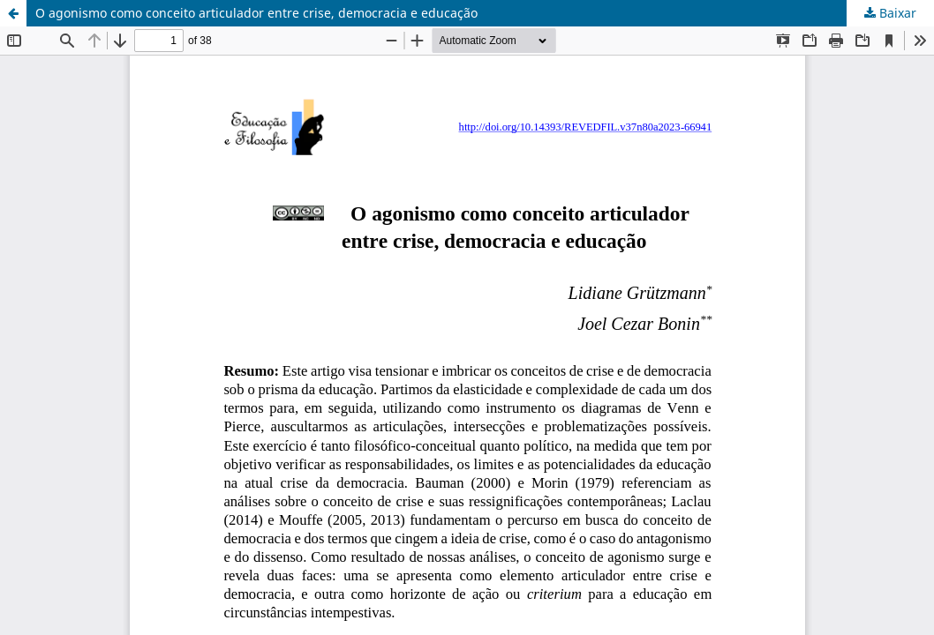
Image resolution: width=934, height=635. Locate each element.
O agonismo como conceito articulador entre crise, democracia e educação (256, 12)
